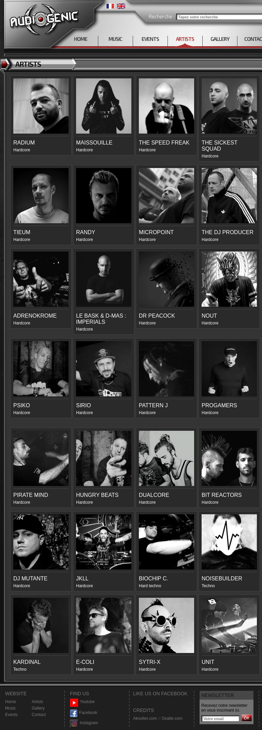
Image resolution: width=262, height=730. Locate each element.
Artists (37, 701)
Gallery (38, 708)
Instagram (84, 723)
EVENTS (150, 39)
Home (10, 701)
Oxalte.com (172, 718)
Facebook (83, 713)
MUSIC (115, 39)
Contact (39, 714)
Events (11, 714)
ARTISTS (185, 39)
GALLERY (219, 39)
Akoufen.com (145, 718)
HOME (80, 39)
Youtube (82, 702)
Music (10, 708)
